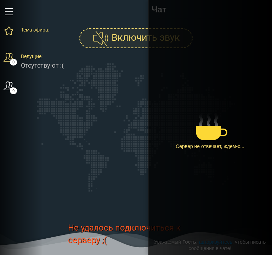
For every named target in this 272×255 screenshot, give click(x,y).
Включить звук (136, 38)
